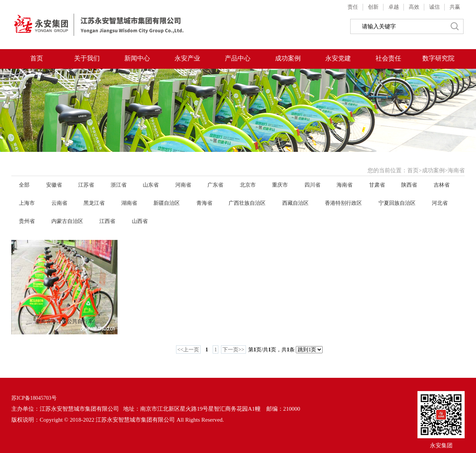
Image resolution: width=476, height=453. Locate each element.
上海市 (27, 203)
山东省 (151, 185)
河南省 (183, 185)
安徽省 (54, 185)
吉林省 (442, 185)
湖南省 (129, 203)
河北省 (440, 203)
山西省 (140, 221)
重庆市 (280, 185)
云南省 (59, 203)
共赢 (455, 7)
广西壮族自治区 (247, 203)
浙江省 (119, 185)
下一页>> (233, 350)
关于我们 (87, 58)
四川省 (312, 185)
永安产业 (187, 58)
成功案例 (288, 58)
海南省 (456, 170)
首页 (36, 58)
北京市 (248, 185)
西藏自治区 (295, 203)
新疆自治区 (166, 203)
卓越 (393, 7)
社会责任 (388, 58)
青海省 (204, 203)
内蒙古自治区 (67, 221)
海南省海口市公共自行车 (64, 321)
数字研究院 (438, 58)
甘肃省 (377, 185)
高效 (414, 7)
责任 (353, 7)
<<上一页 (188, 350)
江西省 (107, 221)
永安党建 (338, 58)
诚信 (434, 7)
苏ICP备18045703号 (34, 398)
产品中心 (237, 58)
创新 (373, 7)
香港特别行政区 (343, 203)
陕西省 (409, 185)
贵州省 (27, 221)
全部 (24, 185)
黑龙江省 (94, 203)
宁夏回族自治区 (397, 203)
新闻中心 (137, 58)
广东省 (215, 185)
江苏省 (86, 185)
